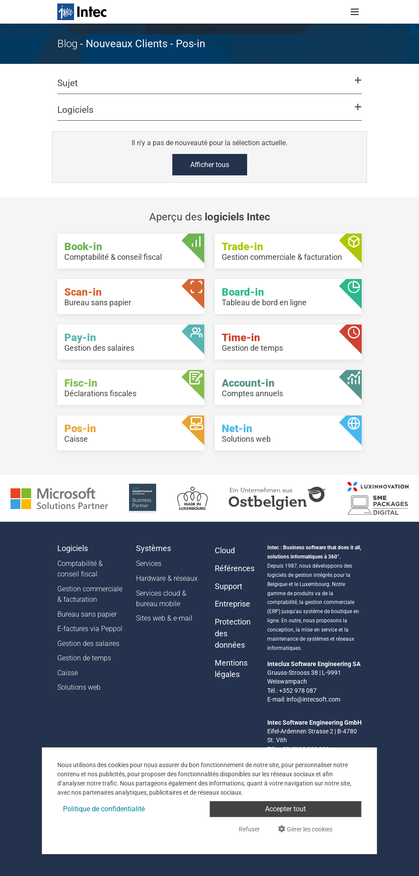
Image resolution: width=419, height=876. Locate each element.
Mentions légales (231, 669)
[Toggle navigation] (355, 12)
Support (228, 586)
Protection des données (233, 633)
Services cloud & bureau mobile (161, 598)
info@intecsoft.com (313, 699)
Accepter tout (285, 809)
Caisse (67, 673)
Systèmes (153, 548)
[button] (209, 87)
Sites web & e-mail (164, 618)
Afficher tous (209, 165)
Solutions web (79, 687)
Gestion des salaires (88, 643)
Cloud (225, 550)
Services (148, 563)
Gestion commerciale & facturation (89, 594)
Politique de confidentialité (104, 809)
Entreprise (232, 604)
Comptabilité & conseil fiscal (80, 568)
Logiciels (72, 548)
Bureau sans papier (87, 614)
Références (235, 568)
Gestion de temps (84, 658)
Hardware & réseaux (167, 578)
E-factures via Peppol (89, 629)
